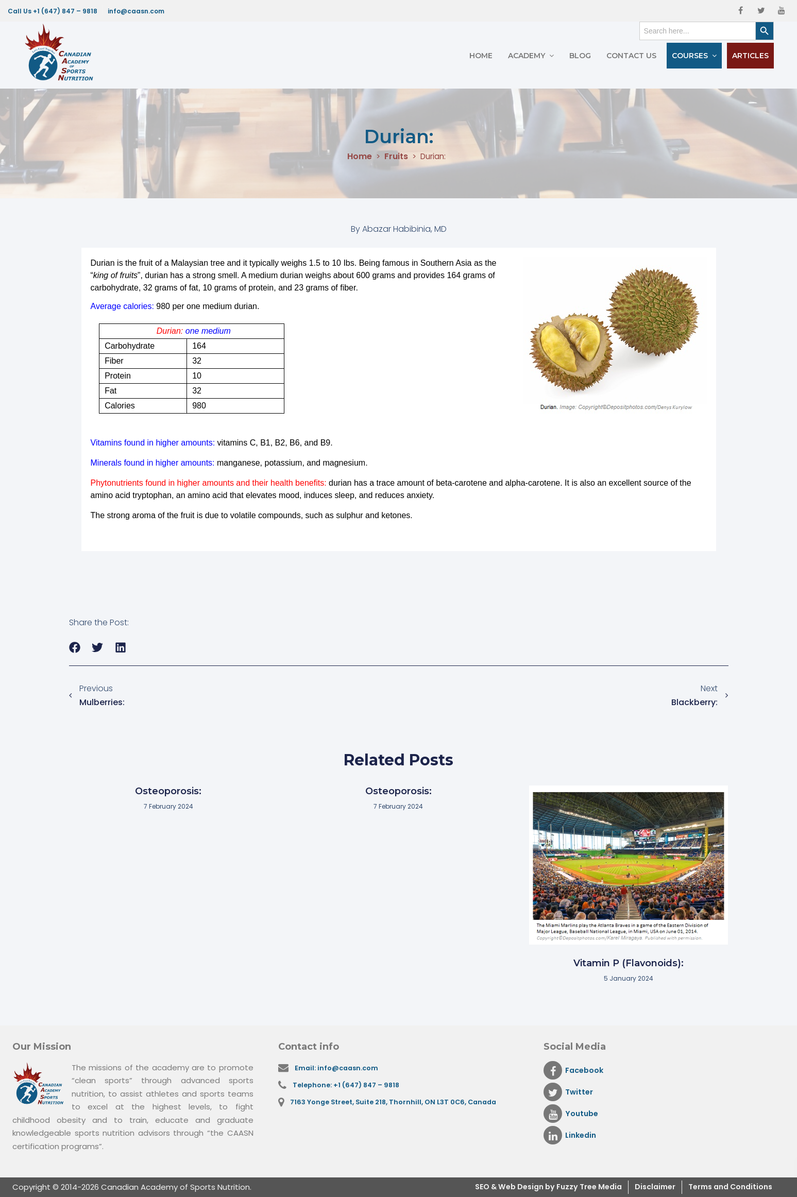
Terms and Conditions (726, 1187)
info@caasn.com (136, 11)
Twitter (569, 1092)
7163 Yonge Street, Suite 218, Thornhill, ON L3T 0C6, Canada (396, 1104)
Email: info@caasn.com (339, 1068)
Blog (580, 55)
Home (481, 55)
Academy (526, 55)
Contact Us (631, 55)
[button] (75, 648)
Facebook (575, 1070)
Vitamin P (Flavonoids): (628, 963)
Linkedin (571, 1135)
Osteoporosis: (168, 791)
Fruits (395, 156)
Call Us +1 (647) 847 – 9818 (52, 11)
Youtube (572, 1113)
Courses (690, 55)
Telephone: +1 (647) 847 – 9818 (348, 1086)
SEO (460, 1187)
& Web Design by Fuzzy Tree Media (540, 1187)
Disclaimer (646, 1187)
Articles (750, 55)
